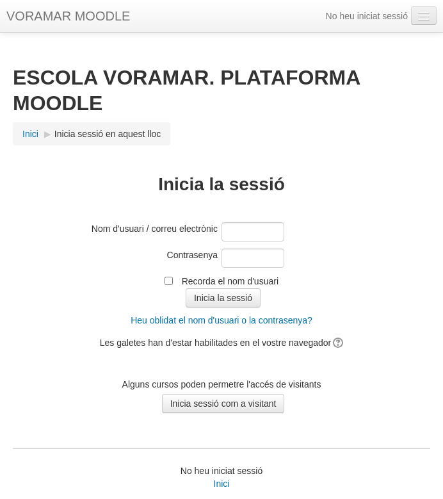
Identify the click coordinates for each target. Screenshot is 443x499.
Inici (222, 484)
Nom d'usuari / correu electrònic (155, 229)
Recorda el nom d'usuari (230, 281)
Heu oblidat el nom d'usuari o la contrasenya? (221, 320)
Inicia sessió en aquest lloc (107, 134)
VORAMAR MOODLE (68, 16)
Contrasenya (192, 255)
